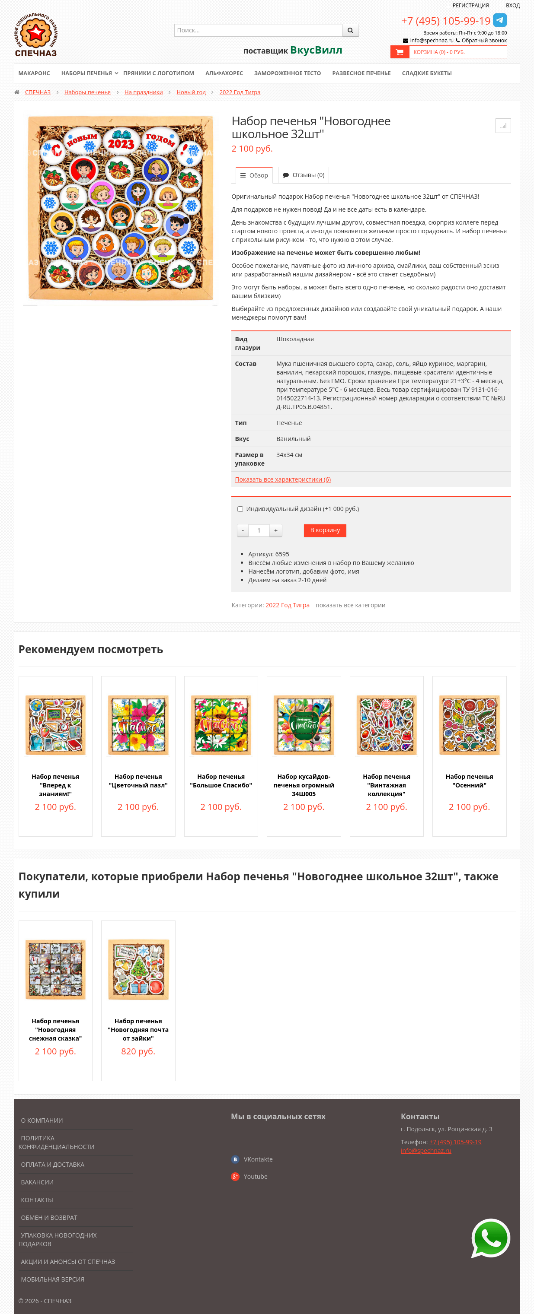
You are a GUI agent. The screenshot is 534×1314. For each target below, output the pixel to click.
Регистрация (471, 5)
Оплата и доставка (53, 1164)
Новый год (191, 92)
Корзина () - (439, 52)
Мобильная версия (53, 1279)
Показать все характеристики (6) (283, 479)
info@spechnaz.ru (432, 40)
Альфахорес (230, 73)
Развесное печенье (371, 73)
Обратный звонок (484, 40)
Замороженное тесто (295, 73)
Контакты (37, 1200)
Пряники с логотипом (163, 73)
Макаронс (35, 73)
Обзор (254, 175)
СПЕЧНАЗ (38, 92)
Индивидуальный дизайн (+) (298, 509)
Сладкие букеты (438, 73)
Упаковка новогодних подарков (58, 1239)
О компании (42, 1120)
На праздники (144, 92)
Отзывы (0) (303, 175)
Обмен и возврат (49, 1217)
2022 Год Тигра (240, 92)
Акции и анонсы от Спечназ (68, 1261)
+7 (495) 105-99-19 (446, 20)
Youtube (256, 1176)
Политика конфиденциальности (57, 1142)
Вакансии (37, 1182)
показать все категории (351, 605)
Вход (513, 5)
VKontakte (258, 1159)
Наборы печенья (88, 73)
